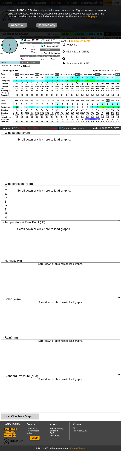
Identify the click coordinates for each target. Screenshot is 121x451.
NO (14, 429)
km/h (59, 43)
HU (5, 432)
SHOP (35, 438)
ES (14, 435)
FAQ (52, 433)
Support (54, 431)
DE (10, 429)
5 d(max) (52, 128)
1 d (43, 128)
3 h (23, 128)
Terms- (81, 448)
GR (5, 435)
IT (14, 432)
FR (10, 432)
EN (5, 429)
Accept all (17, 25)
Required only (46, 25)
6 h (29, 128)
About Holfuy (56, 428)
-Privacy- (73, 448)
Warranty (54, 435)
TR (10, 435)
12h (36, 128)
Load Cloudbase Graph (18, 416)
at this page (90, 16)
